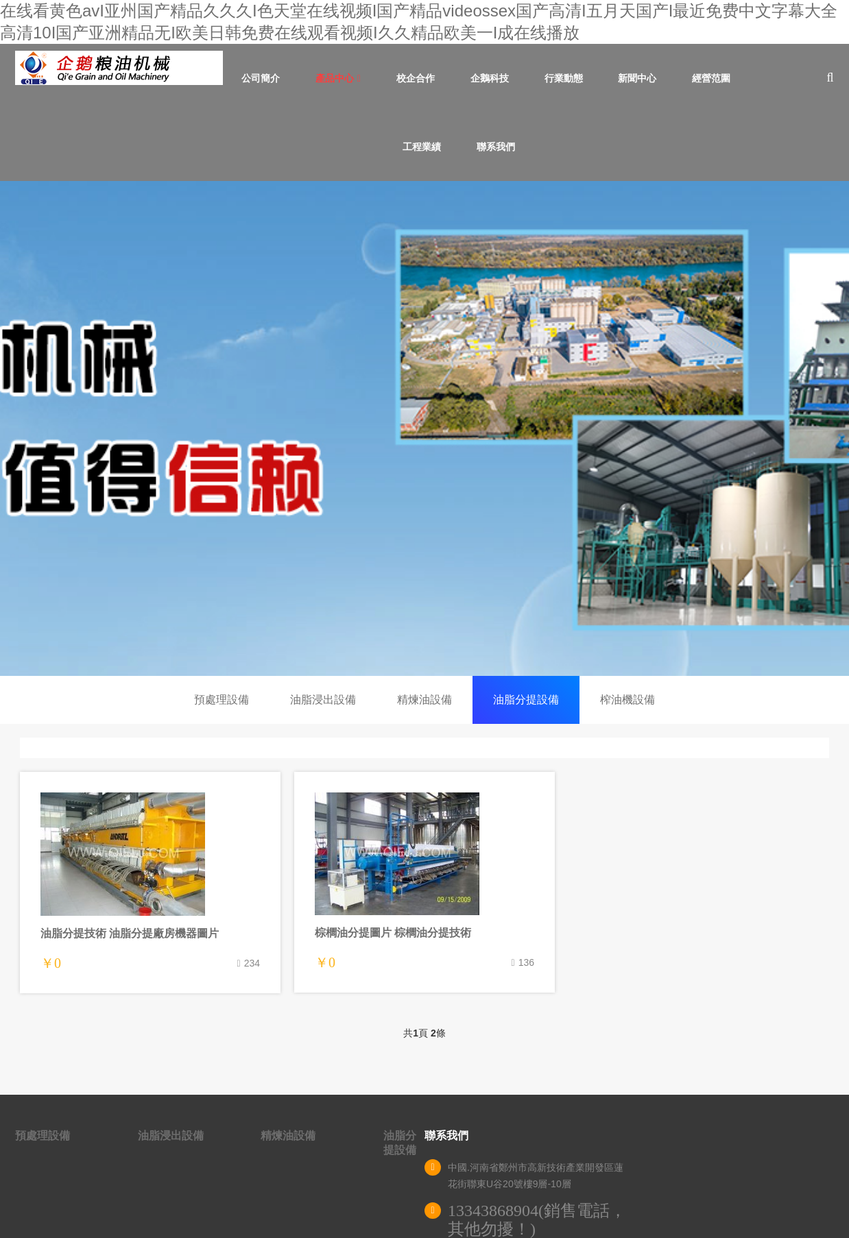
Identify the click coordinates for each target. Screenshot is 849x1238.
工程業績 (422, 146)
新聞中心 (637, 78)
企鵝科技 (489, 78)
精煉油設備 (424, 699)
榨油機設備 (627, 699)
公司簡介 (260, 78)
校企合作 (415, 78)
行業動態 (564, 78)
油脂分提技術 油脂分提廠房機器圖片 (129, 933)
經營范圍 (711, 78)
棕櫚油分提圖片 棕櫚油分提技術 (393, 932)
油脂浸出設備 (323, 699)
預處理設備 (221, 699)
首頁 (196, 78)
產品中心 (338, 78)
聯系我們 (496, 146)
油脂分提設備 (526, 699)
